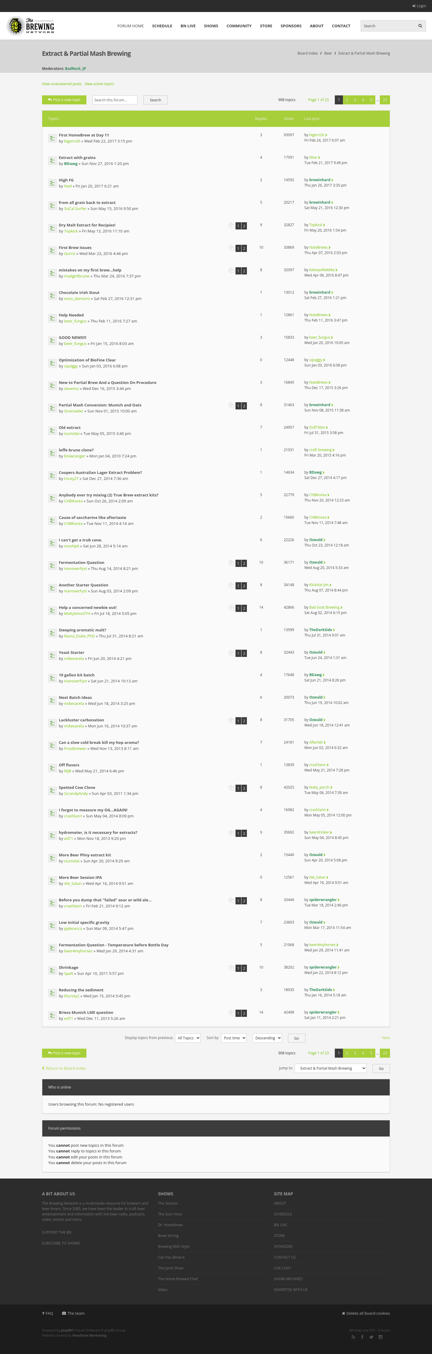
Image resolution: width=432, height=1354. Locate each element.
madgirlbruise (76, 276)
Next (386, 1037)
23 (385, 99)
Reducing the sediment (81, 990)
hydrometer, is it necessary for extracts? (98, 832)
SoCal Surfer (75, 208)
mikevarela (74, 658)
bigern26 (72, 141)
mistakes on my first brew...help (90, 270)
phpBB (66, 1330)
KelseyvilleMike (321, 269)
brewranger (75, 456)
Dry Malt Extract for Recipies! (87, 225)
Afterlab (316, 742)
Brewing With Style (173, 1246)
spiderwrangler (323, 899)
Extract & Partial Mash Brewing (86, 53)
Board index (308, 53)
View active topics (99, 83)
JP (84, 68)
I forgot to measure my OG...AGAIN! (93, 810)
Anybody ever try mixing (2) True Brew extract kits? (108, 495)
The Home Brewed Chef (178, 1278)
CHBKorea (73, 501)
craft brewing (320, 449)
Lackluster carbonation (81, 720)
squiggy (71, 366)
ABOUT (316, 25)
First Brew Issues (75, 247)
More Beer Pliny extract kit (85, 855)
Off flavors (69, 765)
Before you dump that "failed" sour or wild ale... (105, 900)
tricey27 (71, 478)
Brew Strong (168, 1235)
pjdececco (73, 928)
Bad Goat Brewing (324, 607)
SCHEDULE (162, 25)
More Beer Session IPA (80, 877)
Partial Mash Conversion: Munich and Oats (100, 405)
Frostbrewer (75, 748)
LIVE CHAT (282, 1268)
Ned (68, 186)
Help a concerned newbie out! (87, 607)
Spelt (68, 973)
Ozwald (315, 539)
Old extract (70, 427)
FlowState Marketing (89, 1335)
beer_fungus (75, 321)
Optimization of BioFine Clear (87, 360)
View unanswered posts (62, 83)
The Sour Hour (170, 1214)
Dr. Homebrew (170, 1224)
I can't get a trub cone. (80, 540)
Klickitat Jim (318, 584)
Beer (328, 53)
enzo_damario (77, 298)
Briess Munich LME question (86, 1012)
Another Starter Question (83, 585)
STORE (266, 25)
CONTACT (341, 25)
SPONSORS (291, 25)
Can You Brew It (171, 1257)
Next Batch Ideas (75, 697)
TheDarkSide (320, 629)
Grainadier (73, 411)
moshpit (71, 546)
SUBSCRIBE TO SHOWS (61, 1243)
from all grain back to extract (87, 202)
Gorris (69, 253)
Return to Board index (64, 1068)
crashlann (317, 764)
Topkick (71, 231)
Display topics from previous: (163, 1037)
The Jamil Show (170, 1268)
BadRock (73, 68)
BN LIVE (188, 25)
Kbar (313, 157)
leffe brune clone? (76, 450)
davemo (71, 388)
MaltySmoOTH (77, 613)
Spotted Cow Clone (77, 787)
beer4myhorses (78, 951)
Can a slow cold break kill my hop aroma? (99, 742)
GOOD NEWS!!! (72, 337)
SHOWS (211, 25)
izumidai (72, 433)
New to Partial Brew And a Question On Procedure (107, 382)
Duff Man (317, 427)
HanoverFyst (75, 568)
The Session (168, 1203)
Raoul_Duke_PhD (79, 636)
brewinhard (319, 179)
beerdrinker (319, 832)
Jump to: (286, 1068)
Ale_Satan (73, 883)
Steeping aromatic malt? (82, 630)
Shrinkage (68, 967)
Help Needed (71, 315)
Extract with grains (77, 157)
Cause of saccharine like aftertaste (92, 517)
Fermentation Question (81, 562)
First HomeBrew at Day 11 (84, 135)
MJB (67, 771)
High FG (66, 180)
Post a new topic (64, 99)
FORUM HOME (130, 25)
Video (162, 1289)
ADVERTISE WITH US (291, 1289)
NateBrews (318, 247)
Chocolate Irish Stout (79, 292)
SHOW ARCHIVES (288, 1278)
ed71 (68, 838)
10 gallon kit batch (76, 675)
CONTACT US (285, 1257)
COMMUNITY (238, 25)
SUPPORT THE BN (56, 1232)
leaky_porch (319, 787)
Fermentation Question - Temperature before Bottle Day (114, 945)
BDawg (71, 163)
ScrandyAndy (76, 793)
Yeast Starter (71, 652)
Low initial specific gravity (84, 922)
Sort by (227, 1037)
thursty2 (72, 996)
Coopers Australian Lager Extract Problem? (100, 472)
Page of (318, 99)
